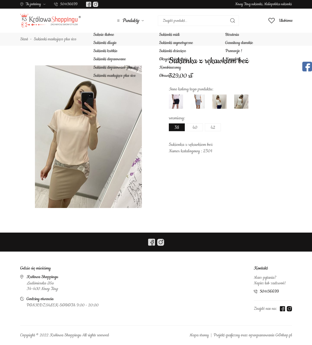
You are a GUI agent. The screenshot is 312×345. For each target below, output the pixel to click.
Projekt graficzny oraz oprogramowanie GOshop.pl (252, 335)
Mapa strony (199, 335)
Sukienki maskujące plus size (55, 39)
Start (24, 39)
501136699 (68, 4)
